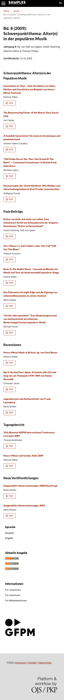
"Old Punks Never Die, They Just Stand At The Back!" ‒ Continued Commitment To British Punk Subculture (30, 162)
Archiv (16, 11)
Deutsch (9, 533)
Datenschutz (45, 662)
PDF (10, 103)
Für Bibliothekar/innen (16, 600)
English (9, 538)
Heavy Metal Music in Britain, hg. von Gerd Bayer (30, 352)
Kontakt (32, 662)
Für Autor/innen (12, 595)
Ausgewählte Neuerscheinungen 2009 (24, 505)
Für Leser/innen (13, 590)
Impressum (20, 662)
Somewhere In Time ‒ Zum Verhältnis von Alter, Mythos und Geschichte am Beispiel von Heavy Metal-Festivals (29, 89)
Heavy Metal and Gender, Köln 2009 (23, 455)
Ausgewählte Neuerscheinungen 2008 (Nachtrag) (30, 485)
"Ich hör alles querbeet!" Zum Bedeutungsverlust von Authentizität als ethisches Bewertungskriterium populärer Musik (30, 319)
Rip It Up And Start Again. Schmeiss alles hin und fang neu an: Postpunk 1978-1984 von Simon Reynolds (29, 376)
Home (6, 11)
